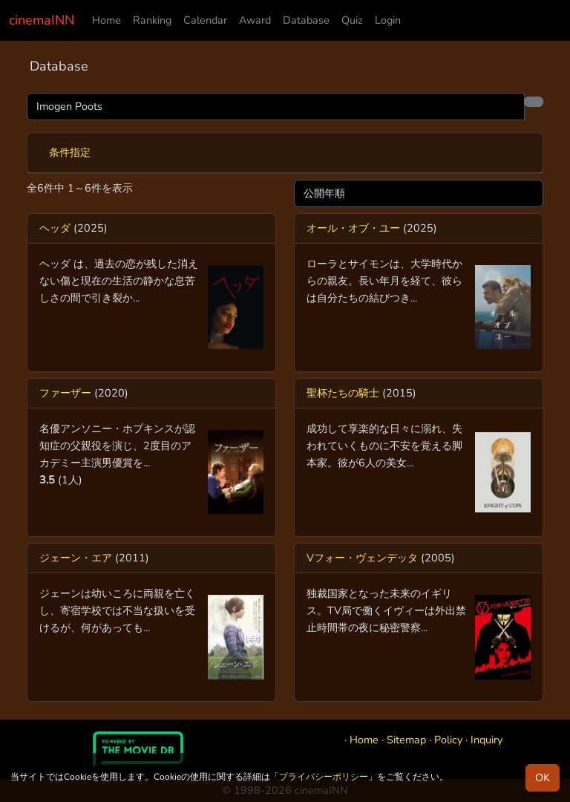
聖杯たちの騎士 (343, 392)
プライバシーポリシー (323, 777)
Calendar (205, 20)
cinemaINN (41, 20)
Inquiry (486, 739)
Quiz (352, 20)
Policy (448, 739)
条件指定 (70, 152)
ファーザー (65, 392)
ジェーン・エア (75, 557)
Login (388, 20)
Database (306, 20)
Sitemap (406, 739)
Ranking (152, 20)
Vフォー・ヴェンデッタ (362, 557)
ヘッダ (55, 228)
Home (106, 20)
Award (255, 20)
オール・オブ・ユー (353, 228)
